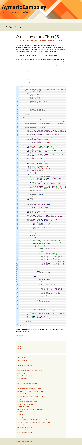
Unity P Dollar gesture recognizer (26, 412)
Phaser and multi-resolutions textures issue (28, 381)
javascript (43, 40)
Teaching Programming (23, 406)
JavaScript (31, 40)
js (47, 40)
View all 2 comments (22, 335)
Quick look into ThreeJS (37, 36)
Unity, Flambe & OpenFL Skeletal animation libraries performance (34, 422)
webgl (53, 40)
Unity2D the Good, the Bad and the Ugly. (27, 404)
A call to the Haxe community (25, 365)
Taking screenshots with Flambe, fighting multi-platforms (32, 399)
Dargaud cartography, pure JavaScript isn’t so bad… (31, 391)
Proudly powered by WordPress (24, 441)
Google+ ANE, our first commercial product (28, 386)
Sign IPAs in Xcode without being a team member (30, 370)
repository (26, 331)
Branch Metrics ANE (22, 378)
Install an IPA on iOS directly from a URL (27, 376)
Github (19, 350)
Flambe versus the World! (24, 430)
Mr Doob (42, 61)
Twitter (19, 346)
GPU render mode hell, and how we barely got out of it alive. (32, 419)
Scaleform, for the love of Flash (25, 394)
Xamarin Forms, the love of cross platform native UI (30, 368)
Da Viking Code (21, 348)
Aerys (57, 49)
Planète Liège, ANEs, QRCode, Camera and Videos (30, 409)
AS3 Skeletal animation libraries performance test (30, 424)
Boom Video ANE (22, 373)
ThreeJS (36, 40)
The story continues (22, 360)
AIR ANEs (20, 435)
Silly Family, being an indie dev (25, 427)
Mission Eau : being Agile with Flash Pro (27, 401)
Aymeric (60, 40)
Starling (33, 47)
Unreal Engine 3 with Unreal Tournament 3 (36, 51)
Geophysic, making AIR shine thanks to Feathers (29, 388)
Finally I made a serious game (25, 432)
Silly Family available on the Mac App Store (28, 417)
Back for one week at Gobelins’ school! (27, 383)
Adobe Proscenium (50, 49)
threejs (50, 40)
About (3, 21)
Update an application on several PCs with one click (30, 396)
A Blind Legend (21, 363)
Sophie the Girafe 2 (22, 414)
